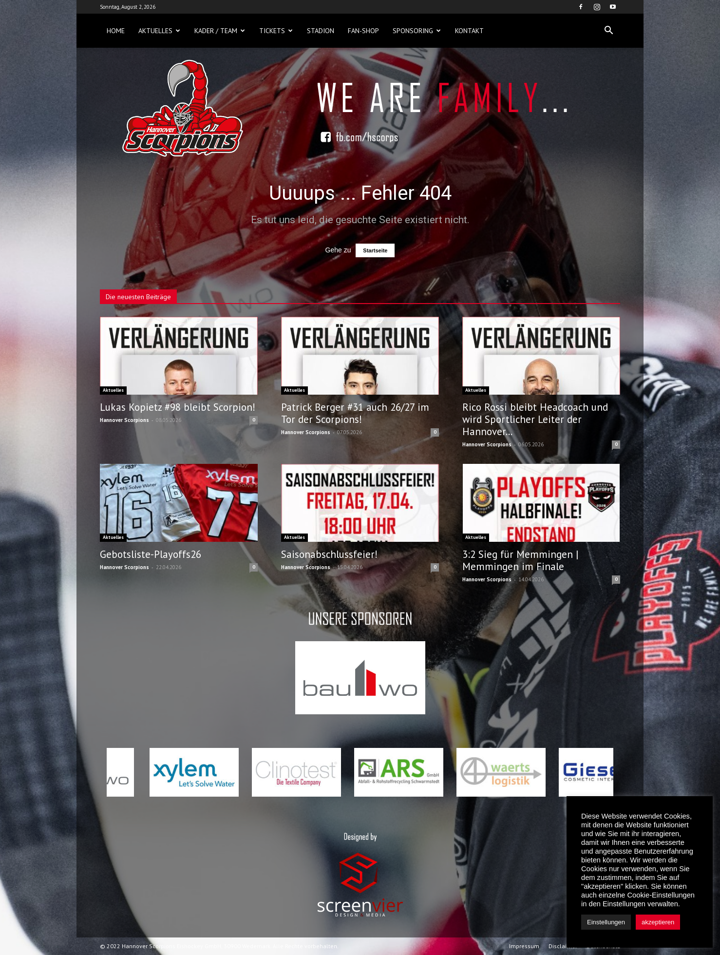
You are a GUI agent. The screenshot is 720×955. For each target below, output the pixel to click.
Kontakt (469, 30)
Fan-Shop (363, 30)
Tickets (276, 30)
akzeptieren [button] (658, 922)
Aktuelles (159, 30)
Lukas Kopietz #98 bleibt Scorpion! (177, 407)
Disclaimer (563, 946)
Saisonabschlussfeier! (329, 554)
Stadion (320, 30)
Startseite (375, 250)
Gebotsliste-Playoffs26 (150, 554)
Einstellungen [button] (606, 922)
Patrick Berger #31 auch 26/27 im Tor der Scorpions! (355, 413)
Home (116, 30)
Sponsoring (417, 30)
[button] (608, 30)
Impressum (524, 946)
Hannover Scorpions (124, 420)
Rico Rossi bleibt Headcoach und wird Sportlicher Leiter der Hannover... (535, 419)
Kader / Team (219, 30)
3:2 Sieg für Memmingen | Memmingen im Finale (520, 560)
